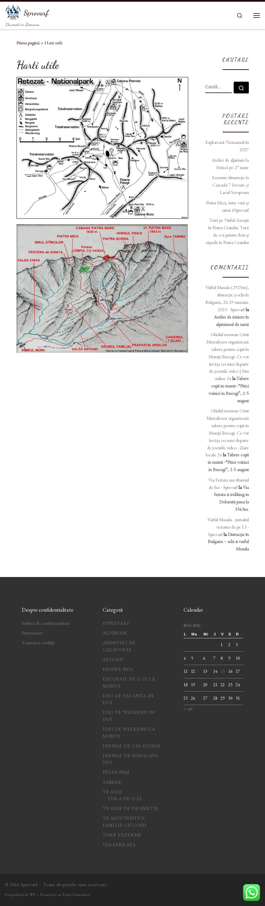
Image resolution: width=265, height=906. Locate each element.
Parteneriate (32, 633)
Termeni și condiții (38, 643)
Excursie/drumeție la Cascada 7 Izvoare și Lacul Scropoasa (230, 184)
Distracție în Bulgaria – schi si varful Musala (228, 541)
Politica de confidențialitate (46, 623)
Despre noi (118, 669)
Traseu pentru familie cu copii (125, 821)
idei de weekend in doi (129, 715)
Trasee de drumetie (131, 808)
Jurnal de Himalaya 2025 (130, 759)
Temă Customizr (76, 894)
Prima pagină (28, 43)
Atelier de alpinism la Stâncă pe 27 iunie (230, 163)
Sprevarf (29, 885)
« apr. (189, 708)
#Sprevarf (116, 623)
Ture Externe (122, 835)
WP (33, 894)
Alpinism (115, 633)
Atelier (113, 659)
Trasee (112, 792)
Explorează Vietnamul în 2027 (227, 146)
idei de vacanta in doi (128, 699)
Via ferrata (119, 845)
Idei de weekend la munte (129, 732)
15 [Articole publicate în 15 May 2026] (223, 671)
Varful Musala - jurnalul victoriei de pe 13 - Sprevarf (228, 527)
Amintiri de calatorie (119, 646)
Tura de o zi (124, 798)
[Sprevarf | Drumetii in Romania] (13, 11)
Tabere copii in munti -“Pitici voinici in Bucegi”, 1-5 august (228, 462)
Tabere (112, 782)
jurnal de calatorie (132, 746)
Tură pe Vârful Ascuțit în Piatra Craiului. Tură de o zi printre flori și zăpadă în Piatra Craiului (227, 231)
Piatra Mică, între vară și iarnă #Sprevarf (227, 206)
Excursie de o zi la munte (129, 682)
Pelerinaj (116, 772)
